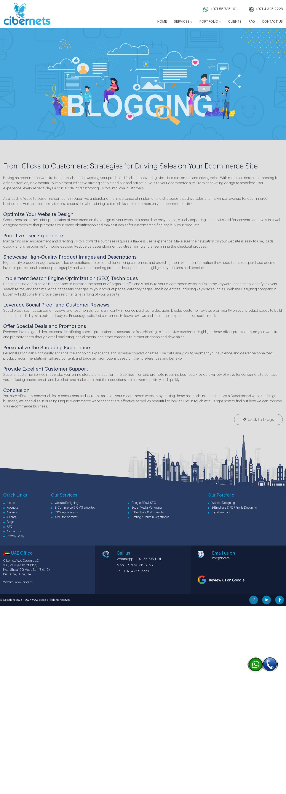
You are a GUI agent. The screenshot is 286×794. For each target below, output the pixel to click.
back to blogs (258, 419)
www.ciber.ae (24, 582)
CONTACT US (272, 21)
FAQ (252, 21)
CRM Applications (64, 512)
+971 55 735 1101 (224, 9)
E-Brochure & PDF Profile (145, 512)
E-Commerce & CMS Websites (73, 507)
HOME (162, 21)
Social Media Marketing (145, 507)
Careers (10, 512)
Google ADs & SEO (142, 503)
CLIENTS (234, 21)
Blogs (8, 522)
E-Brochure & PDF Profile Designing (232, 507)
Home (9, 503)
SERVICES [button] (183, 21)
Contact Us (12, 531)
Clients (9, 517)
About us (10, 507)
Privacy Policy (13, 536)
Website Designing (64, 503)
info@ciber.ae (221, 558)
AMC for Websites (64, 517)
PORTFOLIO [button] (210, 21)
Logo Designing (219, 512)
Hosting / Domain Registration (148, 517)
